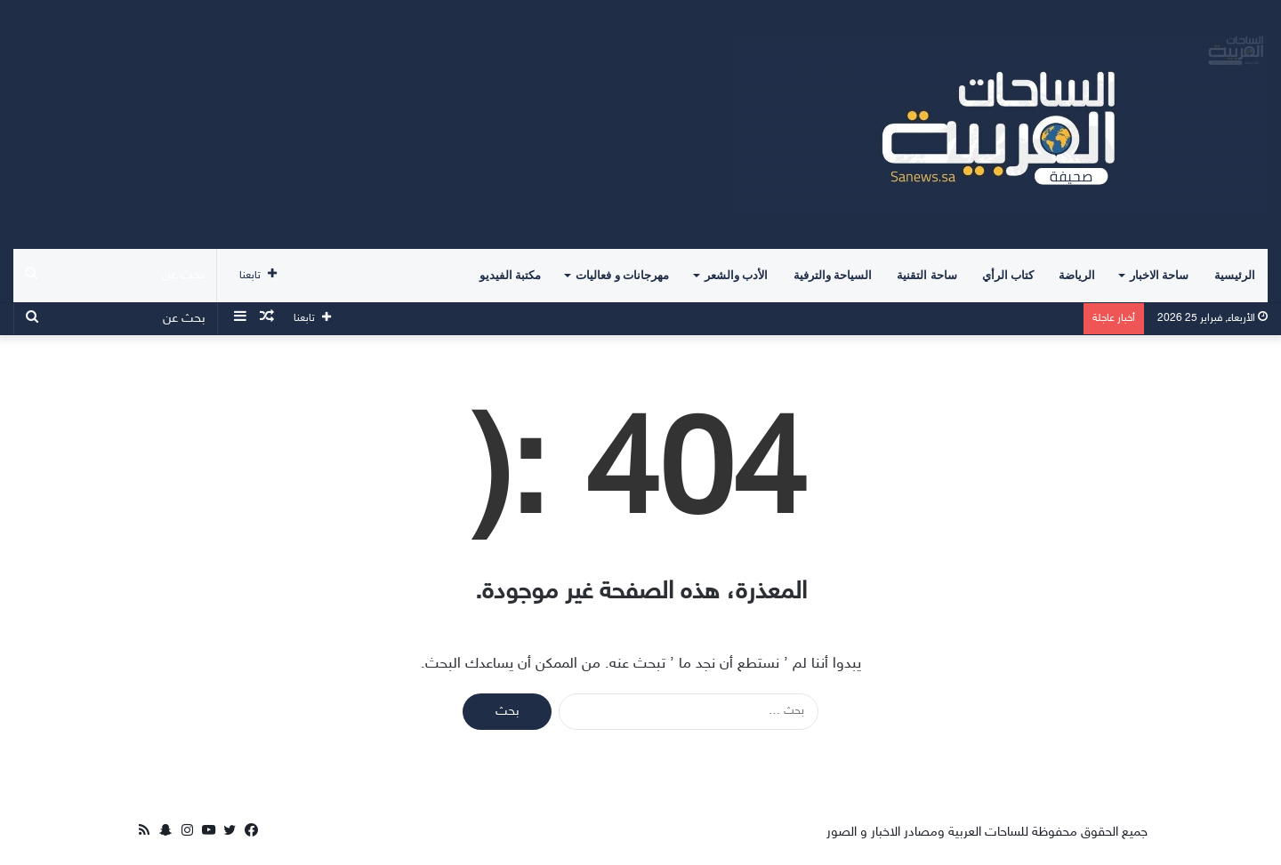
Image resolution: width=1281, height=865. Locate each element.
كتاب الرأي (1008, 275)
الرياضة (1077, 275)
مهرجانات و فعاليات (622, 275)
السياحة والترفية (833, 275)
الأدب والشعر (736, 275)
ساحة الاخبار (1159, 275)
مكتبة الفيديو (510, 275)
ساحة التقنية (926, 275)
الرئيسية (1234, 275)
